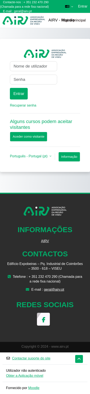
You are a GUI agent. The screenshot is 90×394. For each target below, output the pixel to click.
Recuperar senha (23, 105)
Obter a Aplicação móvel (24, 375)
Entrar (82, 6)
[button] (69, 6)
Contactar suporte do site (28, 358)
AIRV (45, 241)
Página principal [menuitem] (73, 20)
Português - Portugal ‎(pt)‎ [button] (29, 156)
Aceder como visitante (28, 136)
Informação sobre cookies (69, 158)
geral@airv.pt (23, 11)
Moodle (33, 388)
